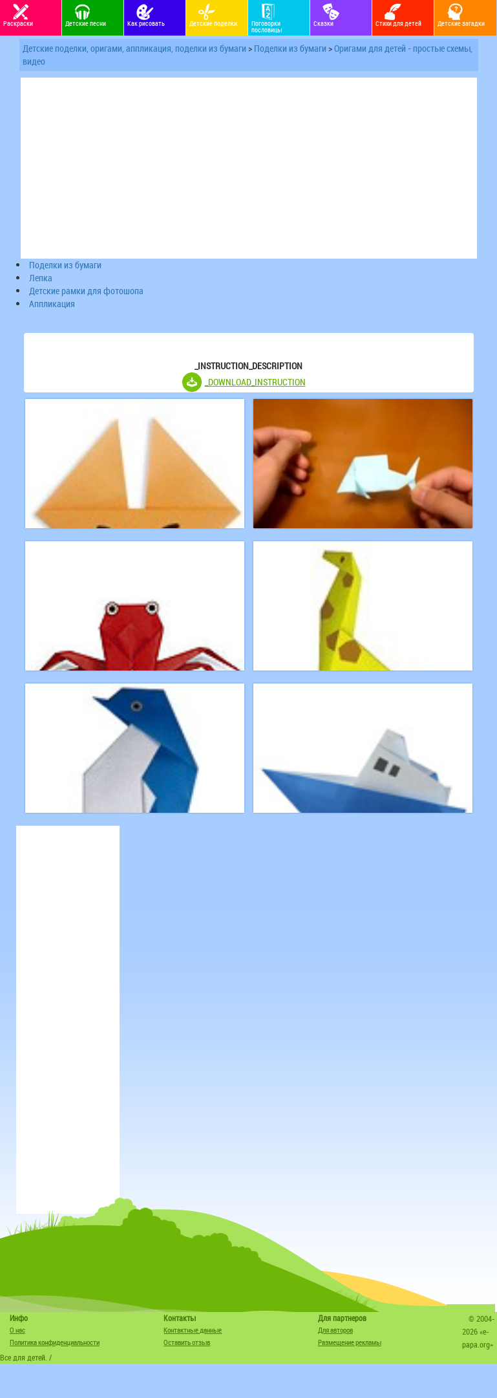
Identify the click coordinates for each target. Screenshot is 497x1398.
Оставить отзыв (187, 1342)
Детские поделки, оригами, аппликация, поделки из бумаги (134, 48)
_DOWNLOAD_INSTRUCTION (255, 382)
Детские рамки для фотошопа (86, 291)
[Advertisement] (68, 1020)
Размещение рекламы (349, 1342)
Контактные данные (193, 1330)
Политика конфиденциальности (55, 1342)
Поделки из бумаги (290, 48)
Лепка (40, 278)
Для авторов (335, 1330)
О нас (17, 1330)
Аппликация (52, 303)
